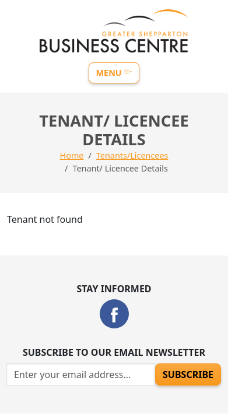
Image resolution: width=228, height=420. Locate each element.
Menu (114, 72)
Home (72, 155)
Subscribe (188, 374)
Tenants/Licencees (132, 155)
